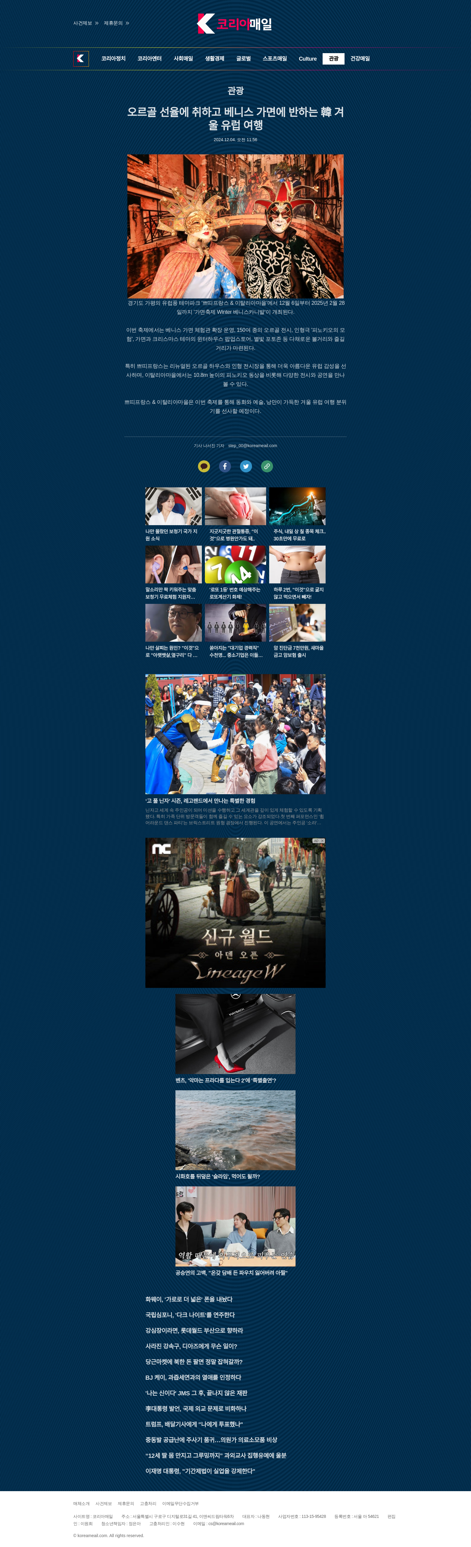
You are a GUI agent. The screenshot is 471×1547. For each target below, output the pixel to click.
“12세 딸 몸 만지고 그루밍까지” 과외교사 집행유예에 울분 (215, 1455)
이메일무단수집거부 (180, 1503)
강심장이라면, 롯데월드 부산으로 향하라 (194, 1331)
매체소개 (81, 1503)
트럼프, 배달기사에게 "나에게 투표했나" (194, 1424)
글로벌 (243, 59)
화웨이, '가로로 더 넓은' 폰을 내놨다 (188, 1299)
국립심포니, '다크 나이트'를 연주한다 (190, 1315)
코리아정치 (113, 59)
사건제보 (82, 23)
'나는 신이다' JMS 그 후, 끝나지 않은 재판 (196, 1393)
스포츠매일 (275, 59)
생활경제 (214, 59)
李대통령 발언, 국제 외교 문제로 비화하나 (195, 1409)
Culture (308, 59)
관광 (333, 59)
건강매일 (360, 59)
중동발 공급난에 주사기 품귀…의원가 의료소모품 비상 (211, 1440)
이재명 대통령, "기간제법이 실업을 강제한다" (200, 1471)
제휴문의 (113, 23)
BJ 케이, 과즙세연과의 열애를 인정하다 (193, 1377)
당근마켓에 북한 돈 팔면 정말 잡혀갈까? (193, 1362)
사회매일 (183, 59)
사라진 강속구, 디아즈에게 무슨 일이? (191, 1346)
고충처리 (148, 1503)
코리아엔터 (150, 59)
